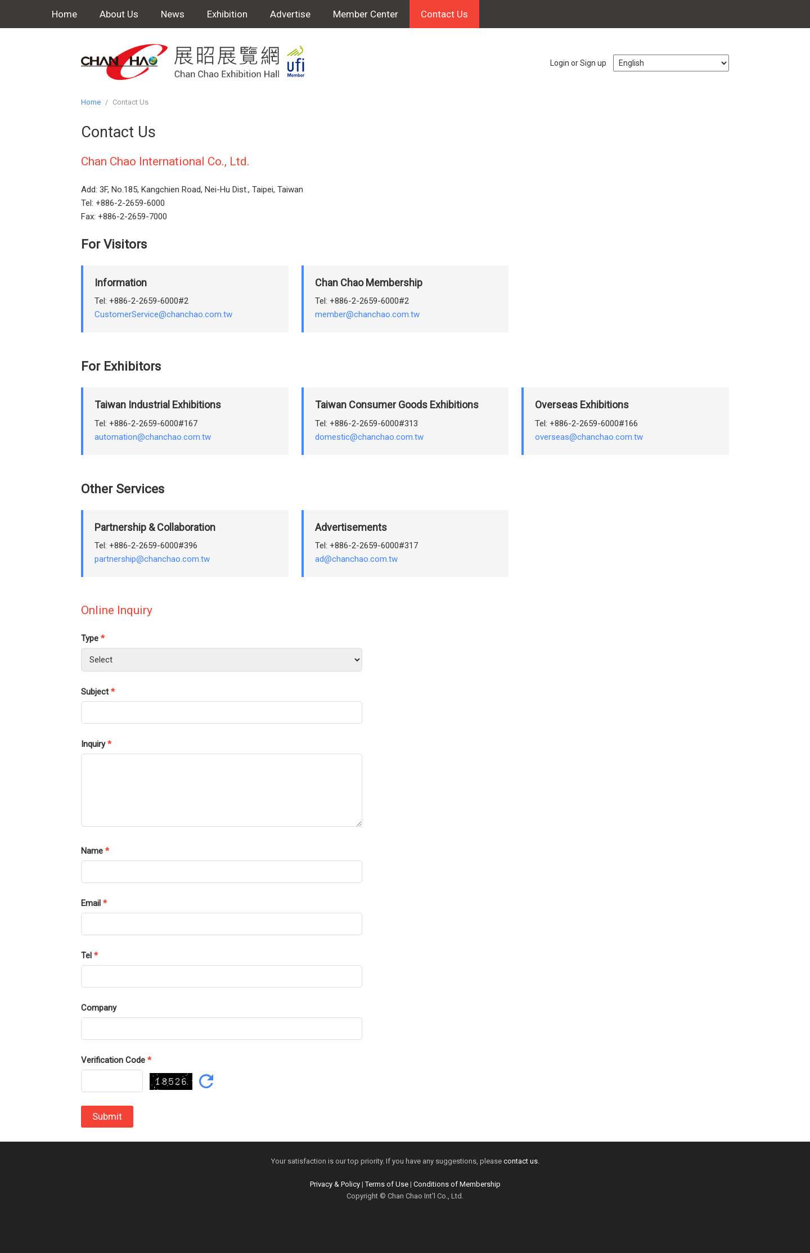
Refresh (206, 1081)
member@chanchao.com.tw (367, 314)
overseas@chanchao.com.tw (589, 437)
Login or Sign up (578, 62)
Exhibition (227, 14)
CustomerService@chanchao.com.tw (163, 314)
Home (64, 14)
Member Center (365, 14)
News (172, 14)
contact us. (521, 1161)
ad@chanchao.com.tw (356, 559)
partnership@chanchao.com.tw (152, 559)
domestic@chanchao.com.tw (369, 437)
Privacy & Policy (335, 1184)
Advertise (290, 14)
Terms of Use (386, 1184)
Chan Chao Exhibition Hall (199, 62)
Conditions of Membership (457, 1184)
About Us (119, 14)
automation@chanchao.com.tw (152, 437)
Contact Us (444, 14)
